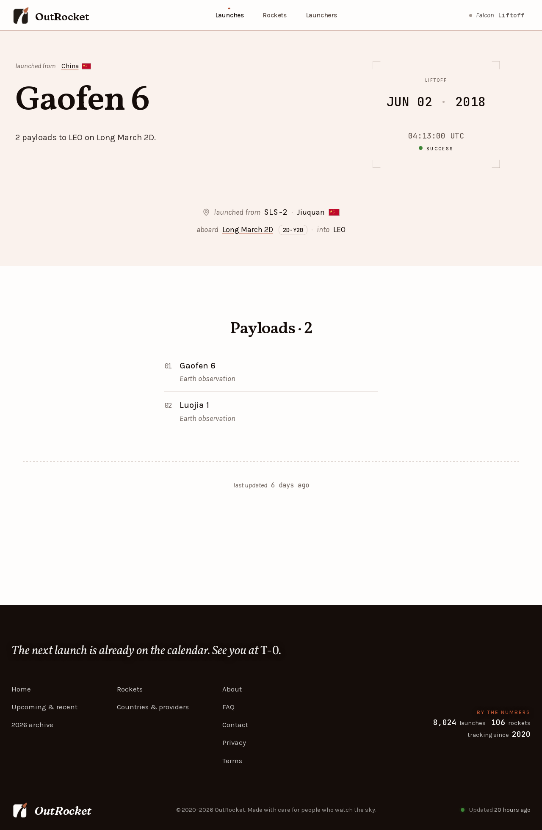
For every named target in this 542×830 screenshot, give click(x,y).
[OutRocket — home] (50, 15)
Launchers (321, 15)
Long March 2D (247, 229)
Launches (229, 15)
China (70, 66)
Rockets (274, 15)
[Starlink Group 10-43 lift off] (497, 15)
